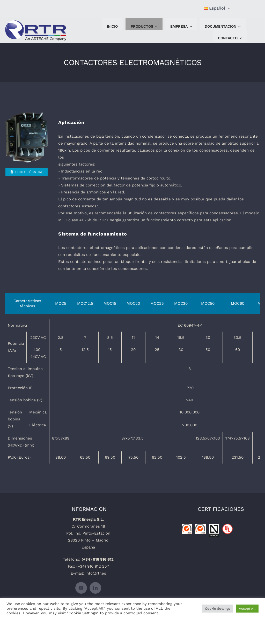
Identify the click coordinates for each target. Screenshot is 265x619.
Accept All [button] (247, 608)
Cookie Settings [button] (217, 608)
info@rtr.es (95, 573)
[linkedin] (95, 588)
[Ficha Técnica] (26, 172)
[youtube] (81, 588)
